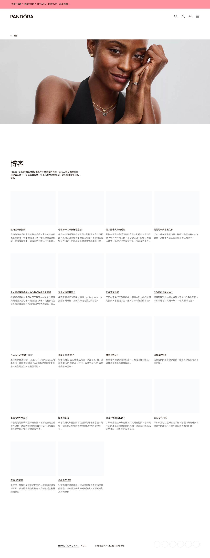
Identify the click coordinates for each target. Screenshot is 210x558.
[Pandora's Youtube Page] (180, 544)
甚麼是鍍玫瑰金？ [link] (19, 417)
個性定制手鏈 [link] (160, 417)
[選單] (197, 16)
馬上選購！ (64, 4)
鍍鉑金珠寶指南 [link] (17, 229)
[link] (33, 217)
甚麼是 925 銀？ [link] (66, 355)
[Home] (21, 16)
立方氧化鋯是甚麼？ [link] (115, 417)
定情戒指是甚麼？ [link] (66, 292)
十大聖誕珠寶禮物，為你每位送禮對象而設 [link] (30, 292)
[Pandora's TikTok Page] (188, 544)
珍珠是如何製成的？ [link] (163, 292)
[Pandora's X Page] (172, 544)
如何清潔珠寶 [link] (112, 292)
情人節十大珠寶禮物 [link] (116, 229)
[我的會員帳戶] (183, 16)
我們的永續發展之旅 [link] (163, 229)
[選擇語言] (85, 545)
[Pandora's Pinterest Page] (196, 544)
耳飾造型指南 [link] (16, 480)
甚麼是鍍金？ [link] (112, 355)
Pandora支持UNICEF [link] (21, 355)
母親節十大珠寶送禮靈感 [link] (70, 229)
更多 (12, 178)
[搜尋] (175, 16)
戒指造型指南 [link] (64, 480)
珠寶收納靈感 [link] (160, 355)
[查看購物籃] (190, 16)
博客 (16, 36)
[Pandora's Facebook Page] (157, 544)
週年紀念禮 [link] (63, 417)
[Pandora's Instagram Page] (165, 544)
